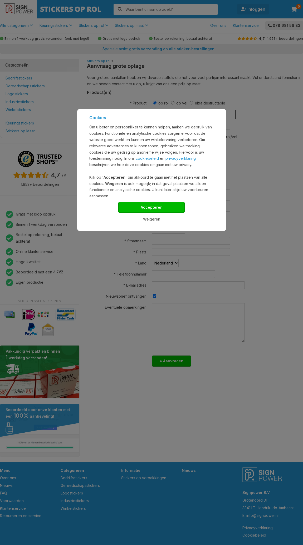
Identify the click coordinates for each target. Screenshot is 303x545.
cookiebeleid (147, 158)
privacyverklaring (180, 158)
